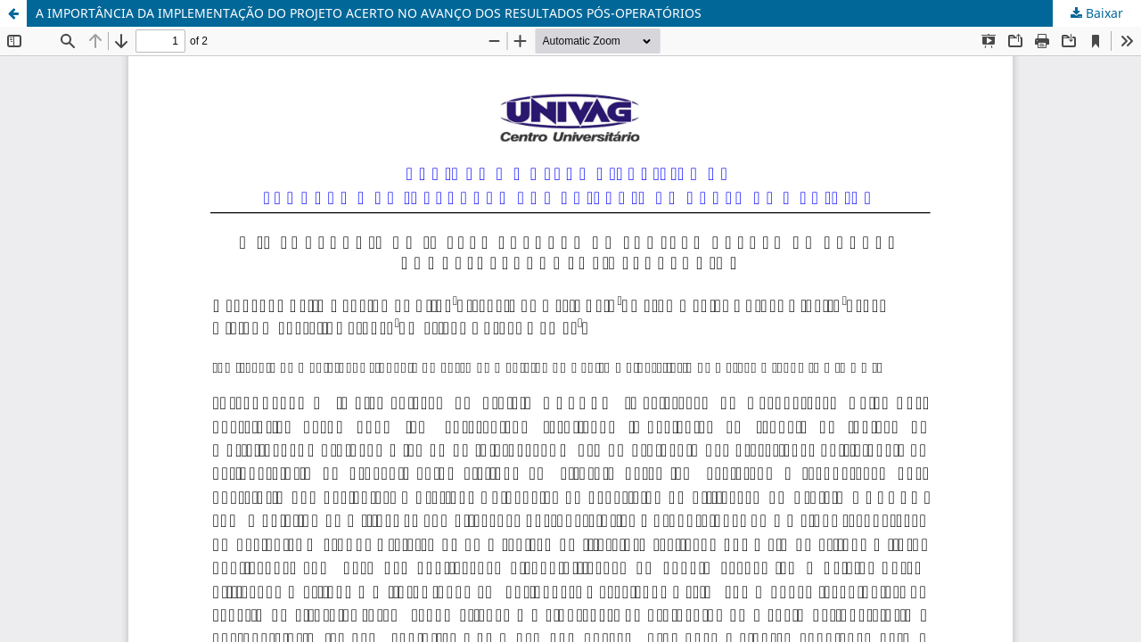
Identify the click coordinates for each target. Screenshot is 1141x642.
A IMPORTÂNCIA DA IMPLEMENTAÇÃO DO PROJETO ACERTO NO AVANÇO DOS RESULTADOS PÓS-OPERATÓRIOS (369, 12)
